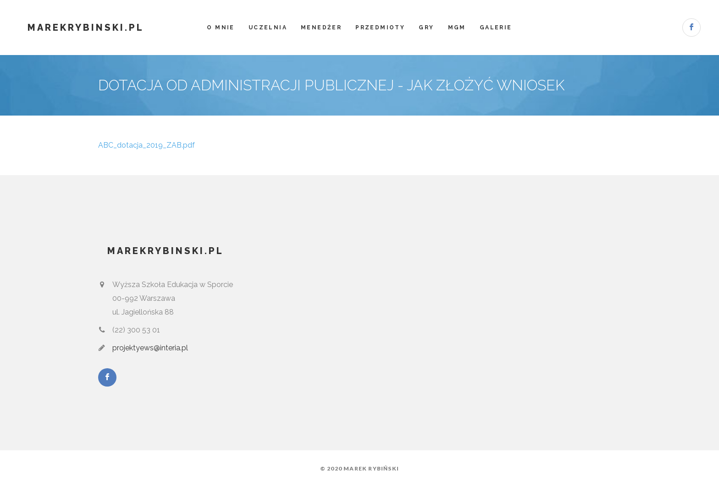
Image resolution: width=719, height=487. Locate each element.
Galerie (496, 27)
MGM (457, 27)
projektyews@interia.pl (150, 347)
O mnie (220, 27)
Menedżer (321, 27)
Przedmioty (380, 27)
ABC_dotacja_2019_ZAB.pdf (146, 145)
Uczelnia (268, 27)
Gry (426, 27)
